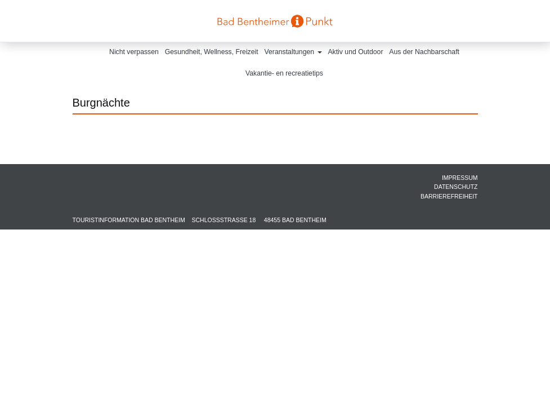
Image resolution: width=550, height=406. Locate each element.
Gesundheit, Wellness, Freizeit (211, 52)
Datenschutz (455, 186)
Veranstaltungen (293, 52)
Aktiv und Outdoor (355, 52)
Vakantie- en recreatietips (284, 73)
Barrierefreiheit (449, 196)
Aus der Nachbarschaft (424, 52)
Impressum (460, 177)
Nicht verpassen (134, 52)
